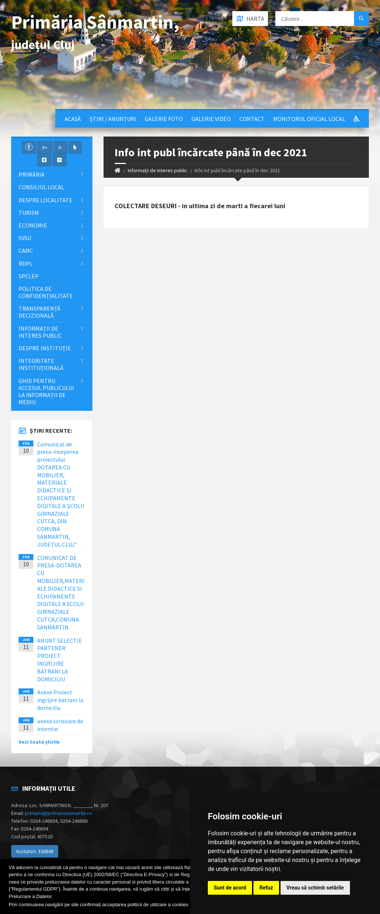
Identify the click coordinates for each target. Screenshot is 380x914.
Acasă (73, 118)
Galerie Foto (164, 118)
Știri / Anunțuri (112, 118)
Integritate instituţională (41, 364)
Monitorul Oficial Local (309, 118)
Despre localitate (45, 200)
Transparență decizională (39, 312)
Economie (33, 225)
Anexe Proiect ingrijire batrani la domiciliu (60, 699)
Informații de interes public (157, 170)
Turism (29, 212)
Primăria (32, 174)
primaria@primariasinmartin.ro (58, 813)
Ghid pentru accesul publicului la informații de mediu (46, 391)
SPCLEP (29, 276)
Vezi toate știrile (39, 741)
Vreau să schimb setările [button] (315, 888)
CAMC (26, 250)
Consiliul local (41, 187)
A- (60, 147)
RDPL (26, 263)
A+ (45, 147)
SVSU (25, 238)
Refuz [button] (266, 888)
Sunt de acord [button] (230, 888)
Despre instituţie (45, 348)
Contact (252, 118)
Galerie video (211, 118)
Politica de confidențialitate (46, 292)
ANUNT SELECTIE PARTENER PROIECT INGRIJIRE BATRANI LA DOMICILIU (59, 660)
